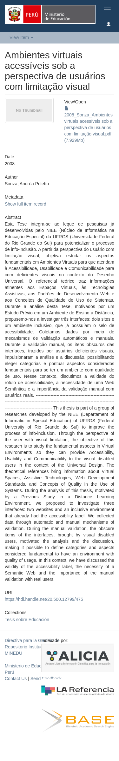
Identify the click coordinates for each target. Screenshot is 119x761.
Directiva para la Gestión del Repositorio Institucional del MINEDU (33, 647)
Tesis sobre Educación (27, 619)
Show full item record (25, 204)
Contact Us (16, 678)
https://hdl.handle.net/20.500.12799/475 (44, 599)
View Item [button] (21, 37)
